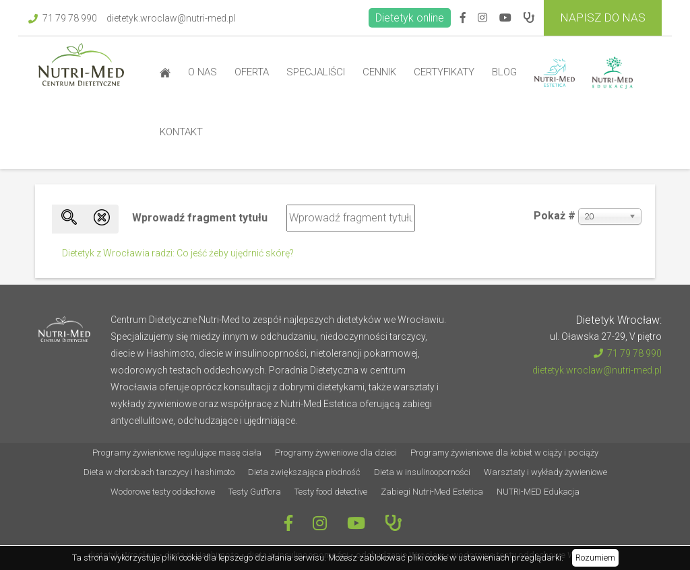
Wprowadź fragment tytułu (201, 217)
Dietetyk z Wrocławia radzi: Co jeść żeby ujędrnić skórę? (178, 253)
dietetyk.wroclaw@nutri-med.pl (171, 18)
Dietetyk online (409, 17)
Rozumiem (595, 558)
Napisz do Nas (603, 17)
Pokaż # (554, 215)
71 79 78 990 (62, 18)
